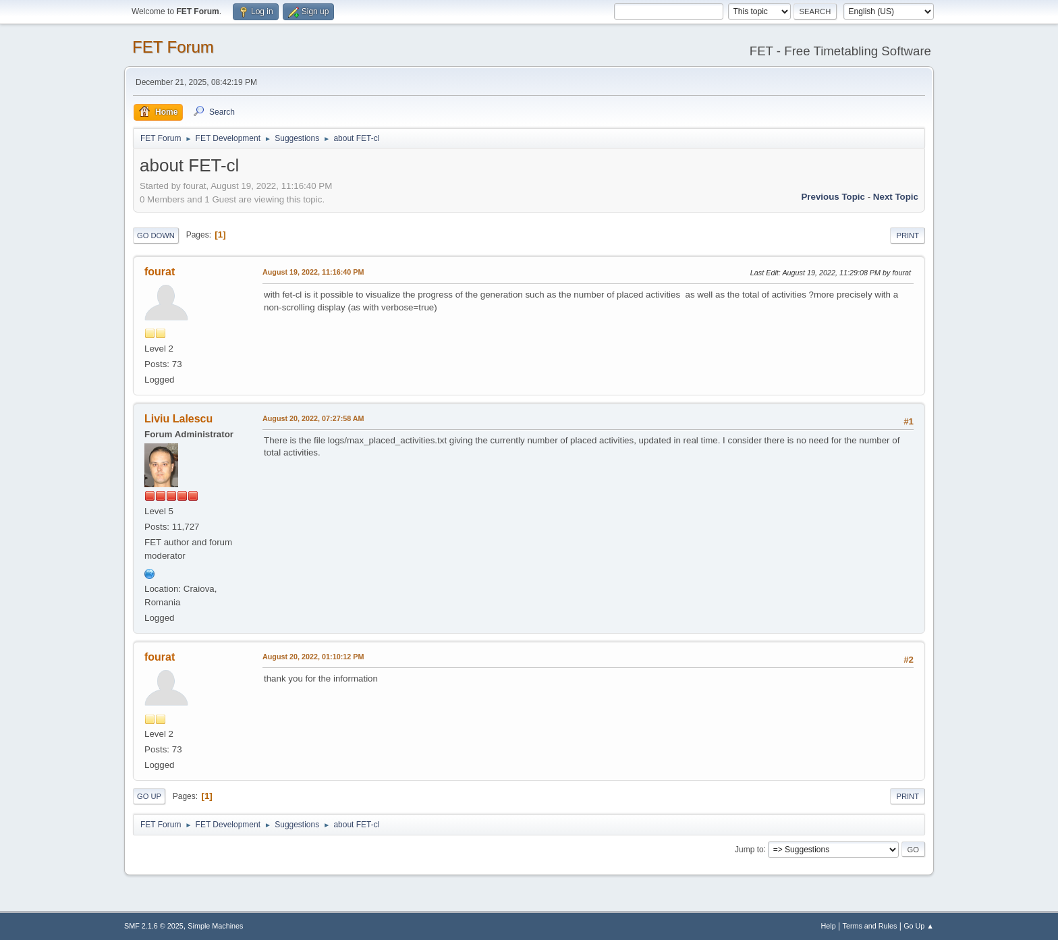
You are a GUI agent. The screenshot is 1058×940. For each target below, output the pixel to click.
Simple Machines (215, 926)
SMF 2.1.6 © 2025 (154, 926)
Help (828, 926)
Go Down (156, 235)
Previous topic (833, 197)
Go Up (149, 796)
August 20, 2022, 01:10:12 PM (313, 657)
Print (907, 235)
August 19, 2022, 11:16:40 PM (313, 272)
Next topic (895, 197)
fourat (159, 271)
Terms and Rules (870, 926)
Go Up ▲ (918, 926)
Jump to (749, 849)
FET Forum (173, 47)
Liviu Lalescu (178, 418)
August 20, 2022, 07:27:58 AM (313, 418)
